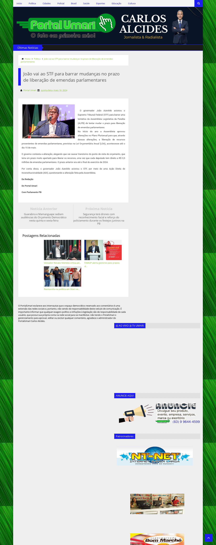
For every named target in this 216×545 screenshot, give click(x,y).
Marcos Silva (70, 515)
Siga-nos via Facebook (32, 466)
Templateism (58, 541)
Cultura (125, 3)
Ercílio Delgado (71, 499)
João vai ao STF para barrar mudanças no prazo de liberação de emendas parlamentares (60, 60)
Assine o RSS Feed (29, 486)
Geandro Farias (71, 510)
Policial (54, 3)
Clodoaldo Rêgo (72, 477)
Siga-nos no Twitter (30, 476)
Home (21, 58)
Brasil (67, 3)
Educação (110, 3)
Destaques (69, 488)
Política (26, 3)
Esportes (94, 3)
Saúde (80, 3)
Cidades (40, 3)
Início (13, 3)
